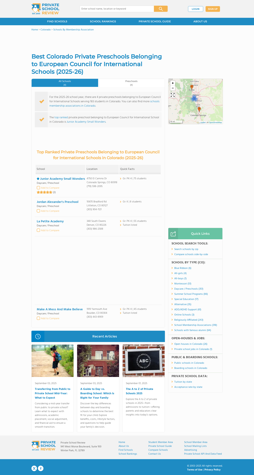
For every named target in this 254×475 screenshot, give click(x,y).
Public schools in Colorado (189, 363)
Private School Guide (160, 446)
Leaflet (203, 122)
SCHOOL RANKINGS (103, 21)
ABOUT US (200, 21)
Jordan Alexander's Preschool (57, 202)
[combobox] (115, 9)
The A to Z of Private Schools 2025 (139, 391)
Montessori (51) (182, 284)
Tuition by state (183, 382)
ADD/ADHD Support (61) (187, 310)
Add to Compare (50, 188)
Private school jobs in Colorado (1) (193, 349)
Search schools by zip (186, 249)
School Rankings (128, 454)
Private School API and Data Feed (203, 454)
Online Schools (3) (184, 315)
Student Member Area (160, 442)
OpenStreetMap (215, 122)
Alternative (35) (182, 304)
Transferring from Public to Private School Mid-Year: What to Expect (52, 393)
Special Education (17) (186, 299)
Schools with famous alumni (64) (192, 330)
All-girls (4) (180, 273)
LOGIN (195, 9)
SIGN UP (213, 9)
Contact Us (154, 454)
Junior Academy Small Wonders (86, 122)
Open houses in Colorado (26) (190, 344)
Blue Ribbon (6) (182, 268)
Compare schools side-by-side (191, 254)
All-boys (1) (180, 279)
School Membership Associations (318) (195, 325)
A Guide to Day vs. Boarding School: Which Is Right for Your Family (97, 393)
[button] (199, 109)
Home (122, 442)
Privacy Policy (212, 470)
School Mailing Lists (195, 446)
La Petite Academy (50, 221)
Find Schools (126, 450)
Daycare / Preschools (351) (188, 289)
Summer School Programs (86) (191, 294)
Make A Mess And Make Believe (60, 309)
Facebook (41, 468)
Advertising (190, 450)
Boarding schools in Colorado (190, 368)
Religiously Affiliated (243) (188, 320)
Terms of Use (194, 470)
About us (124, 446)
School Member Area (195, 442)
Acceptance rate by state (188, 387)
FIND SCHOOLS (57, 21)
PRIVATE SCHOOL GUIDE (155, 21)
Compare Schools (158, 450)
